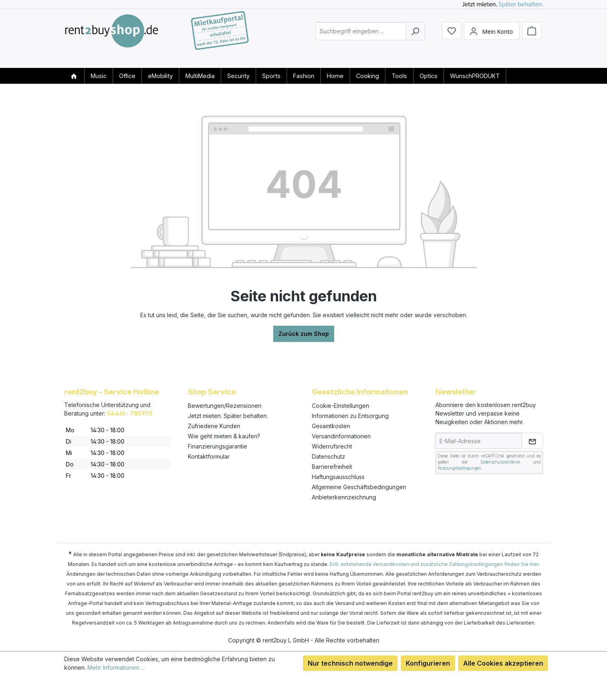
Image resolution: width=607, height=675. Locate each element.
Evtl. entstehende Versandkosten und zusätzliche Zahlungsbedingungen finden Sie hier (434, 564)
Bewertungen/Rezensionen (224, 405)
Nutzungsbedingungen (459, 468)
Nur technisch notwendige (350, 663)
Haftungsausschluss (338, 476)
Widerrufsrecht (332, 446)
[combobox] (360, 38)
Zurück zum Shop (303, 333)
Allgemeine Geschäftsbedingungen (359, 486)
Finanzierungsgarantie (217, 446)
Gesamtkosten (331, 425)
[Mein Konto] (491, 38)
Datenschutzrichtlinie (500, 461)
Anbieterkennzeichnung (344, 497)
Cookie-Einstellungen (340, 405)
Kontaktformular (209, 456)
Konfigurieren (428, 663)
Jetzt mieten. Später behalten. (228, 415)
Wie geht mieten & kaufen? (224, 436)
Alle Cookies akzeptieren (503, 663)
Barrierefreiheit (332, 466)
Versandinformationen (341, 436)
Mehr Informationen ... (116, 667)
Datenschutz (328, 456)
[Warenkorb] (532, 37)
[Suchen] (415, 38)
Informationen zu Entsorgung (350, 415)
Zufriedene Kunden (214, 425)
